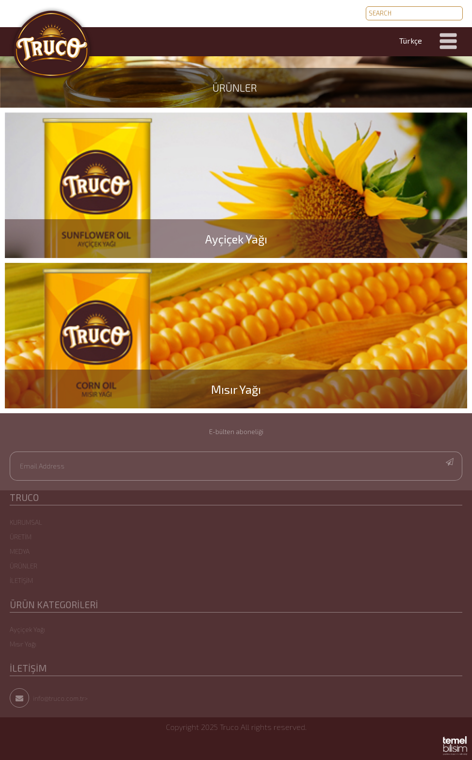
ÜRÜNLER (234, 87)
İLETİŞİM (21, 580)
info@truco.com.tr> (49, 698)
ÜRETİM (21, 537)
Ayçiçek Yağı (27, 629)
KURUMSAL (26, 522)
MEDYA (20, 551)
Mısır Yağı (23, 644)
